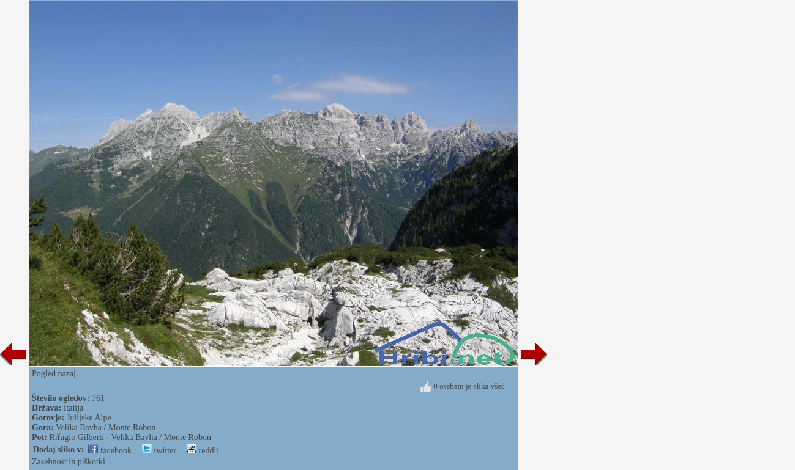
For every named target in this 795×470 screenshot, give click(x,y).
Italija (74, 408)
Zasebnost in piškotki (68, 461)
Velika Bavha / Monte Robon (105, 427)
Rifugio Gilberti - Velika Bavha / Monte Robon (130, 437)
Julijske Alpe (89, 417)
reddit (202, 450)
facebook (110, 450)
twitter (159, 450)
